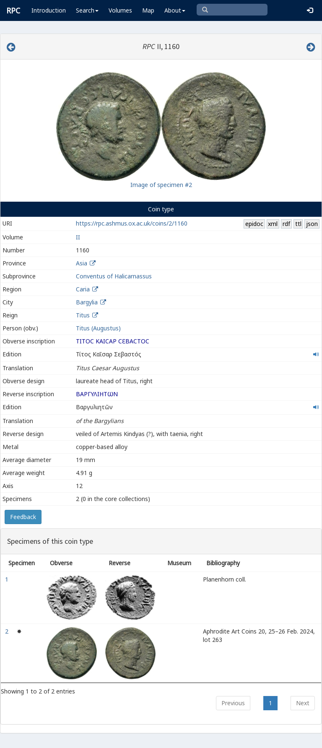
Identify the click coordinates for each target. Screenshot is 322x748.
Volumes (120, 10)
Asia (81, 263)
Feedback (23, 517)
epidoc (254, 224)
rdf (286, 224)
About (174, 10)
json (312, 224)
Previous (233, 703)
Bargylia (87, 302)
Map (148, 10)
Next (302, 703)
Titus (83, 315)
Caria (83, 289)
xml (273, 224)
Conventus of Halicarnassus (114, 276)
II (78, 237)
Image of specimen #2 (161, 185)
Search (87, 10)
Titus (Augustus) (98, 328)
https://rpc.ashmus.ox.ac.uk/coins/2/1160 (131, 223)
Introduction (48, 10)
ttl (298, 224)
